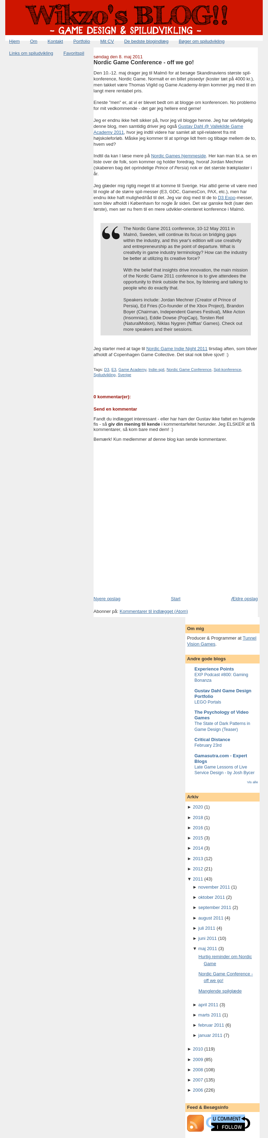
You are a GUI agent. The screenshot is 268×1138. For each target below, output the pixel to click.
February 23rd (208, 745)
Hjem (14, 41)
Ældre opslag (244, 598)
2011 (198, 879)
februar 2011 (211, 1025)
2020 (198, 807)
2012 (198, 868)
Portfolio (81, 41)
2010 (198, 1049)
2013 (198, 858)
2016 (198, 827)
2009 (198, 1059)
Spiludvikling (105, 375)
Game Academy (132, 369)
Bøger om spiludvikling (202, 41)
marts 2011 (209, 1015)
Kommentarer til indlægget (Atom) (154, 611)
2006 (198, 1090)
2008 (198, 1069)
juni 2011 (207, 938)
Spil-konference (227, 369)
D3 (106, 369)
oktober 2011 (211, 897)
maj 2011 (207, 948)
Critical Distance (212, 739)
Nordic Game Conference (188, 369)
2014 (198, 848)
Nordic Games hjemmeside (178, 155)
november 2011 (214, 887)
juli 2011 (206, 928)
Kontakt (55, 41)
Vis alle (252, 782)
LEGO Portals (207, 702)
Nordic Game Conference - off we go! (144, 62)
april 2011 (208, 1004)
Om (33, 41)
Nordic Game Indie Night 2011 (176, 348)
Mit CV (107, 41)
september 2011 (214, 907)
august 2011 (211, 918)
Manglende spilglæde (220, 991)
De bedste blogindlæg (146, 41)
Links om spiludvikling (31, 53)
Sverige (124, 375)
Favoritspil (73, 53)
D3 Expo (226, 197)
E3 (113, 369)
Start (175, 598)
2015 (198, 838)
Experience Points (214, 669)
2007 (198, 1080)
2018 (198, 817)
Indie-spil (156, 369)
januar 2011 (210, 1035)
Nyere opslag (107, 598)
